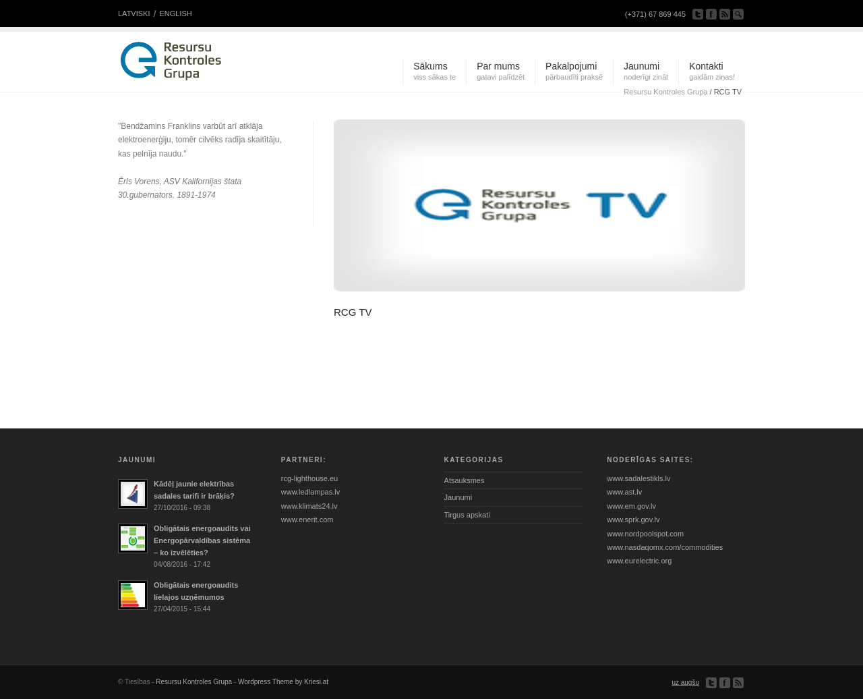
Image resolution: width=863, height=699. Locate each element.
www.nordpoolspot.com (645, 534)
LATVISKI (134, 13)
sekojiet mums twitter (698, 14)
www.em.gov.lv (631, 506)
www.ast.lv (624, 492)
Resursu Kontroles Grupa (194, 682)
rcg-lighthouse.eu (309, 478)
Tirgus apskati (467, 515)
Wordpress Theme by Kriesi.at (283, 682)
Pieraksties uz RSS (725, 14)
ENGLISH (175, 13)
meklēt (738, 14)
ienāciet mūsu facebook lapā (711, 14)
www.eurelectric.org (639, 561)
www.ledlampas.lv (310, 492)
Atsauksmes (464, 480)
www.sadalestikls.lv (638, 478)
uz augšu (685, 682)
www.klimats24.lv (309, 506)
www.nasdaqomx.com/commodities (665, 547)
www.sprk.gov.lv (633, 519)
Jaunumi (458, 497)
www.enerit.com (307, 519)
